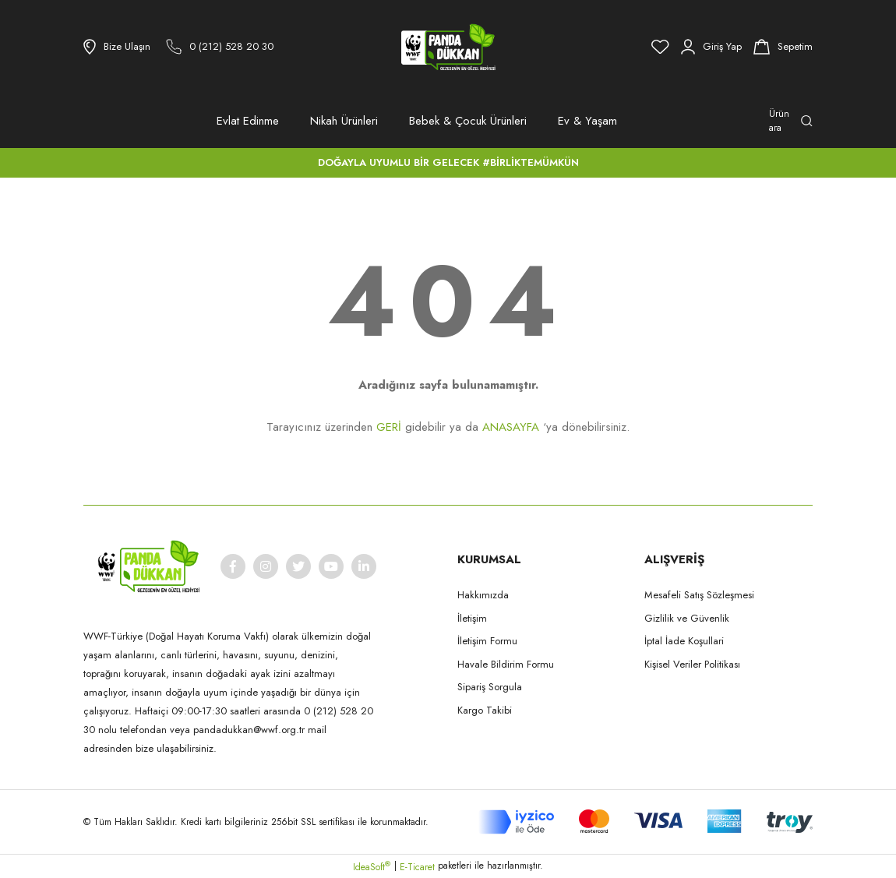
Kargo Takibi (484, 710)
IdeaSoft (371, 867)
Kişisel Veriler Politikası (692, 664)
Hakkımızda (483, 594)
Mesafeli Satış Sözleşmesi (699, 594)
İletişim (472, 618)
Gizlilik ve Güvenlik (686, 618)
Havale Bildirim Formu (505, 664)
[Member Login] (711, 46)
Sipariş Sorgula (489, 686)
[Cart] (783, 46)
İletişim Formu (487, 640)
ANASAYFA (510, 426)
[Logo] (448, 46)
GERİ (388, 426)
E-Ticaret (417, 867)
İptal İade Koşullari (684, 640)
